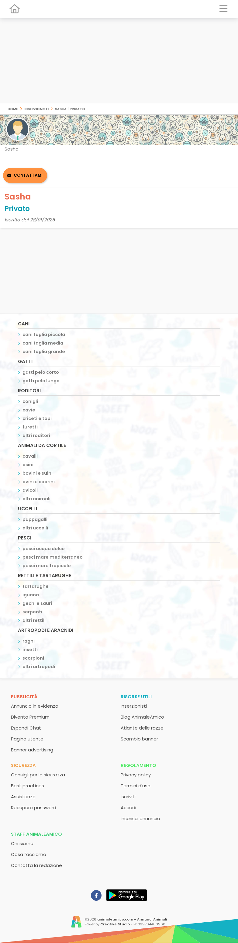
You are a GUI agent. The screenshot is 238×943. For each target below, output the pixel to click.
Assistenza (23, 796)
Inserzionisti (36, 108)
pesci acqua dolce (43, 549)
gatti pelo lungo (41, 381)
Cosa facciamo (28, 854)
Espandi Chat (26, 728)
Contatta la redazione (36, 865)
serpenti (32, 612)
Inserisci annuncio (140, 818)
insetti (30, 650)
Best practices (27, 785)
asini (27, 465)
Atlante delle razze (142, 728)
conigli (30, 401)
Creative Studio (115, 924)
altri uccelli (35, 528)
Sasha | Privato (70, 108)
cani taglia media (42, 343)
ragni (28, 641)
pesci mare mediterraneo (52, 557)
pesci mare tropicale (46, 566)
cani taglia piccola (43, 334)
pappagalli (34, 519)
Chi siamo (22, 843)
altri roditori (36, 435)
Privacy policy (136, 774)
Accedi (128, 807)
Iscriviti (128, 796)
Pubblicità (24, 696)
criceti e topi (37, 418)
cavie (28, 410)
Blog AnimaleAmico (142, 717)
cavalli (30, 456)
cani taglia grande (43, 351)
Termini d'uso (135, 785)
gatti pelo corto (40, 372)
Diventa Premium (30, 717)
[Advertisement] (119, 60)
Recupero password (33, 807)
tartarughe (35, 586)
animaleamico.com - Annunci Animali (132, 919)
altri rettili (34, 620)
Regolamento (138, 765)
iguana (30, 595)
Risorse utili (136, 696)
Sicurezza (23, 765)
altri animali (36, 499)
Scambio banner (139, 739)
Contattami (28, 175)
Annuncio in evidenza (34, 706)
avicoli (30, 490)
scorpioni (33, 658)
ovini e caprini (38, 482)
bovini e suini (37, 473)
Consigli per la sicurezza (38, 774)
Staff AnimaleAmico (36, 834)
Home (13, 108)
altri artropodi (38, 667)
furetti (30, 427)
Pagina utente (27, 739)
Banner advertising (32, 750)
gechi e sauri (37, 603)
